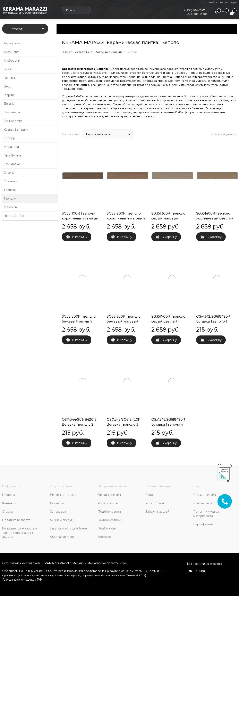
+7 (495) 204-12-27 (193, 10)
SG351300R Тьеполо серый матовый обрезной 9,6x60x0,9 (168, 218)
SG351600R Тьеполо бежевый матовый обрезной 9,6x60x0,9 (124, 321)
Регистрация (228, 2)
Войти (213, 2)
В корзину (79, 237)
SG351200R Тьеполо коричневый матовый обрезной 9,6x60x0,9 (126, 218)
